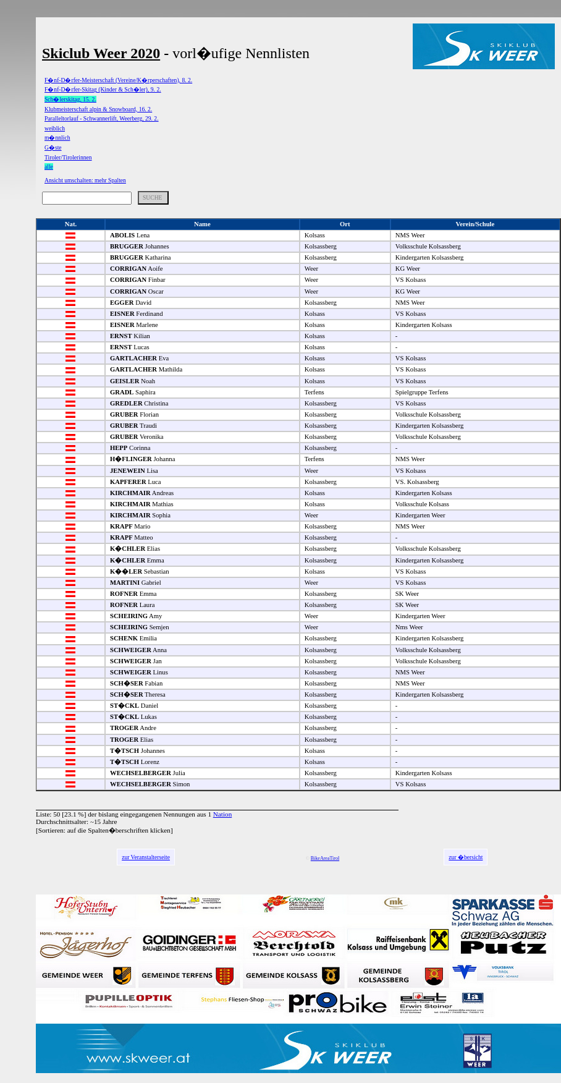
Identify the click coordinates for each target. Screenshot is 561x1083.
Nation (222, 814)
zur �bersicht (466, 857)
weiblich (54, 128)
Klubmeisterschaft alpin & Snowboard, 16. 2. (98, 109)
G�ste (53, 147)
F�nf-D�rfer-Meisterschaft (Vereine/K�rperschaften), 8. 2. (118, 80)
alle (48, 166)
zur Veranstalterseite (146, 857)
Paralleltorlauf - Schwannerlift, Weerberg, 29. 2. (101, 118)
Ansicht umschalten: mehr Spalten (85, 180)
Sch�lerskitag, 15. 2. (70, 99)
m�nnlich (57, 137)
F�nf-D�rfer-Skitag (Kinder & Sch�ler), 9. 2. (102, 89)
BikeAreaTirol (325, 858)
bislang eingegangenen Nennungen (146, 814)
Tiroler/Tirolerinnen (68, 157)
